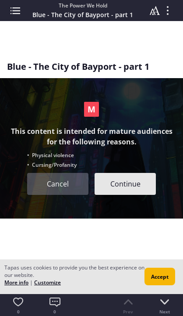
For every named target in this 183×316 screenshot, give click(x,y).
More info (16, 282)
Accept (160, 276)
